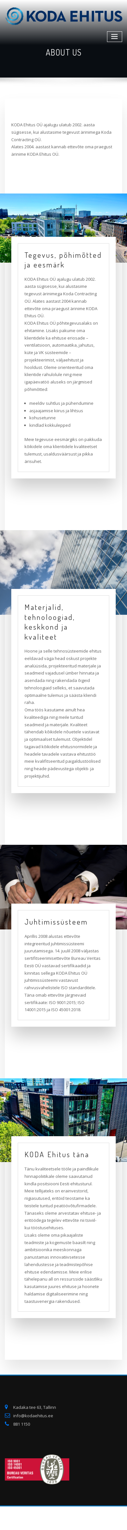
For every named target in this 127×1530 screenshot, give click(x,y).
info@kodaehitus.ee (33, 1416)
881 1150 (21, 1424)
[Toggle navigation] (114, 36)
